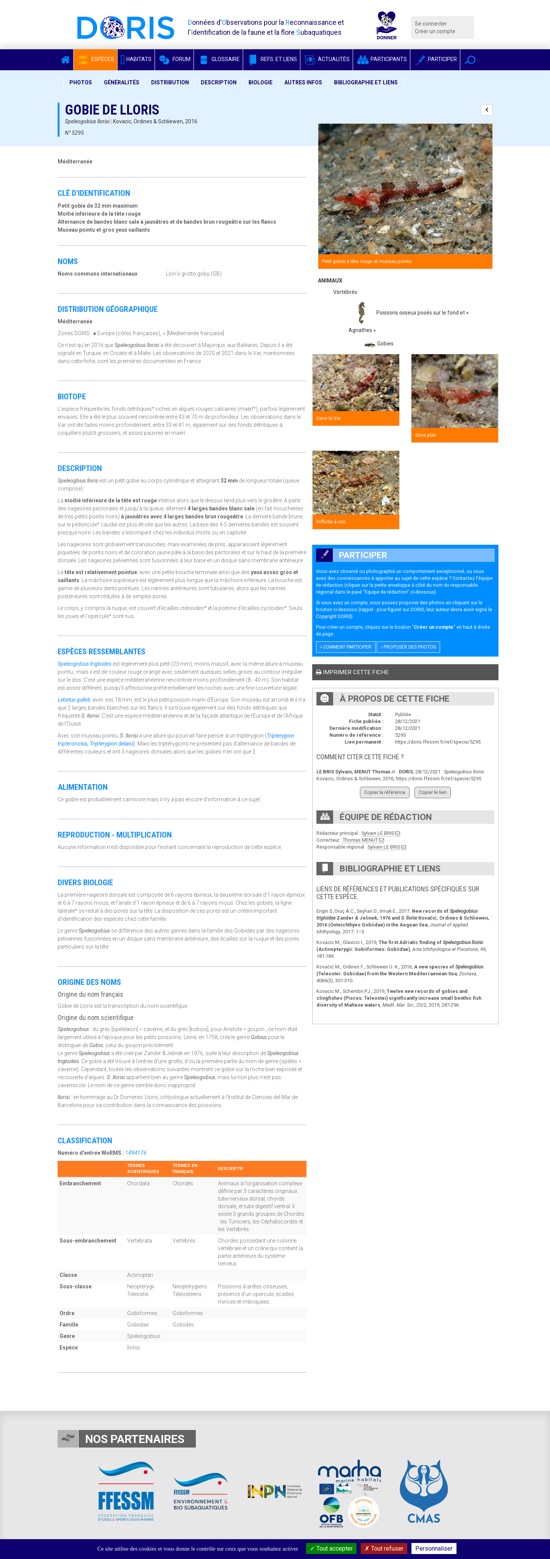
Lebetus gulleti (74, 700)
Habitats (136, 59)
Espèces (95, 59)
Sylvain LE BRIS (377, 833)
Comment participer (345, 647)
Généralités (121, 82)
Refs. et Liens (271, 59)
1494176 (136, 1153)
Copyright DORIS (333, 616)
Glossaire (218, 59)
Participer (435, 59)
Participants (381, 59)
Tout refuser (384, 1548)
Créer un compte (435, 31)
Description (219, 82)
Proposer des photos (408, 647)
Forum (174, 59)
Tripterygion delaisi (111, 744)
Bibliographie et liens (366, 82)
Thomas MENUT (360, 840)
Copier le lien (433, 792)
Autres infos (303, 82)
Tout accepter (331, 1548)
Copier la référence (384, 792)
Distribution (170, 82)
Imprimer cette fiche (352, 672)
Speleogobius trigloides (84, 664)
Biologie (260, 82)
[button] (470, 59)
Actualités (326, 59)
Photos (80, 82)
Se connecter (431, 24)
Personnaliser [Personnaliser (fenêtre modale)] (434, 1548)
